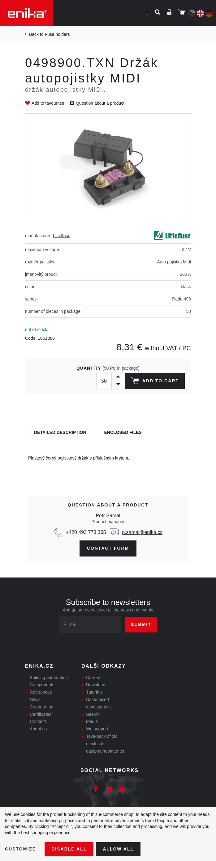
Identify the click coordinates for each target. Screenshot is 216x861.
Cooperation (41, 706)
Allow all (118, 848)
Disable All (69, 848)
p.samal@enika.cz (142, 532)
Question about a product (100, 103)
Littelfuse (61, 235)
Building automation (49, 677)
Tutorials (94, 692)
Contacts (38, 721)
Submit (141, 624)
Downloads (96, 684)
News (35, 699)
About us (38, 728)
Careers (94, 677)
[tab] (60, 432)
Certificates (40, 714)
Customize (20, 848)
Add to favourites (48, 103)
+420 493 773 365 (86, 532)
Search (93, 714)
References (41, 692)
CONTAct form (108, 548)
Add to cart (155, 381)
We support (97, 728)
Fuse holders (57, 34)
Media (92, 721)
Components (42, 684)
